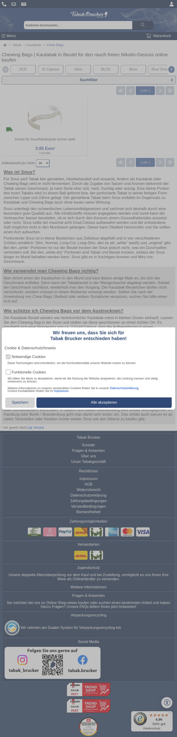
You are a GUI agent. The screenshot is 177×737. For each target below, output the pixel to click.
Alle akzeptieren (104, 402)
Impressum (61, 391)
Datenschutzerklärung (124, 388)
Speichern (20, 402)
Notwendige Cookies (29, 357)
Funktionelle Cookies (29, 372)
